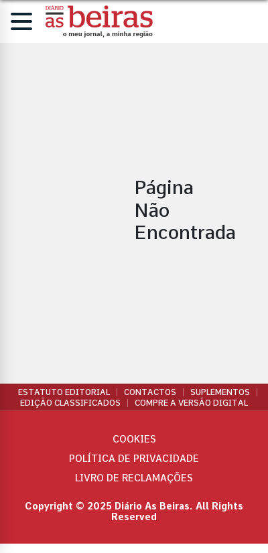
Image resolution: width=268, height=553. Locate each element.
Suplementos (220, 392)
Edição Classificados (70, 403)
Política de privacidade (134, 458)
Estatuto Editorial (64, 392)
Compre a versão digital (191, 403)
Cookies (134, 439)
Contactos (150, 392)
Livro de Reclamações (134, 478)
